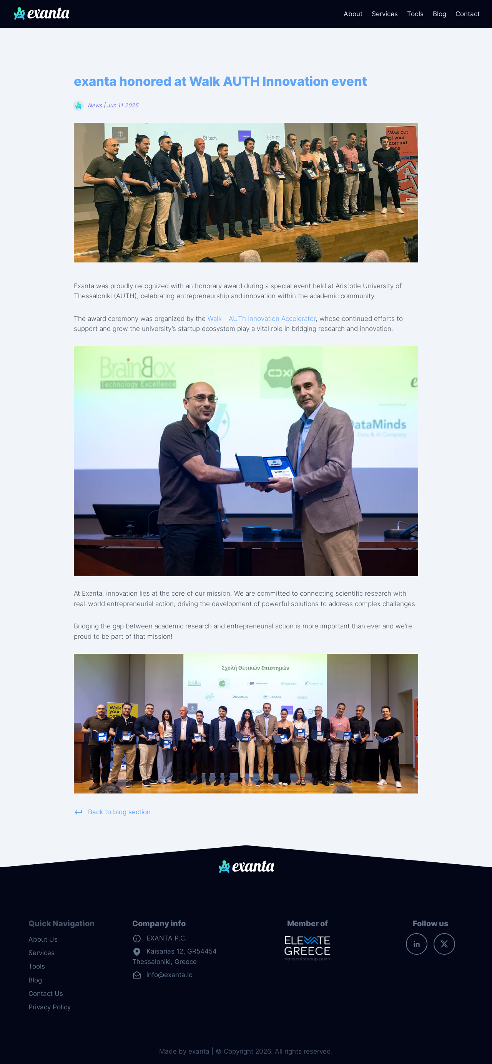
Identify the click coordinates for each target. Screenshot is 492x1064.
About (353, 14)
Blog (439, 14)
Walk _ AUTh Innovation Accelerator (262, 318)
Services (385, 14)
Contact (467, 14)
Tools (415, 14)
